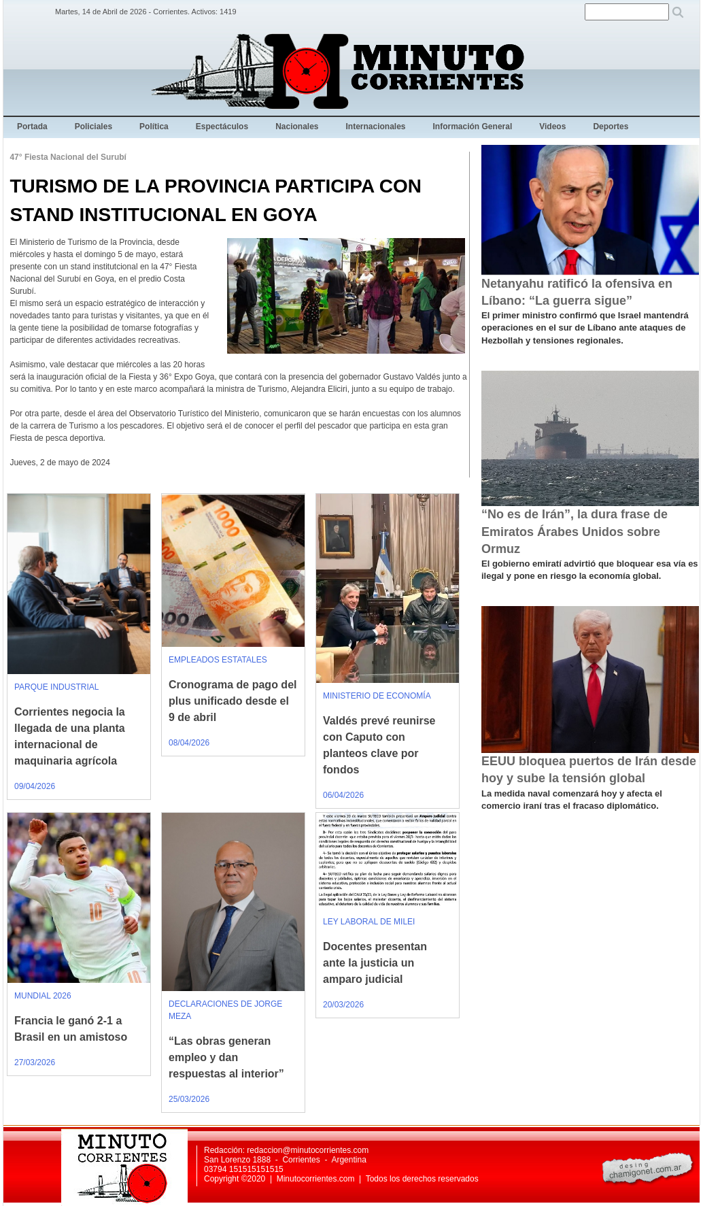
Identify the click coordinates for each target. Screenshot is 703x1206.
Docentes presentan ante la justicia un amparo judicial (375, 963)
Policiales (93, 126)
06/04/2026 (343, 795)
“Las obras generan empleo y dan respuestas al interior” (226, 1057)
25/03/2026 (189, 1099)
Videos (552, 126)
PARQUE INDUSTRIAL (56, 687)
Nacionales (296, 126)
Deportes (610, 126)
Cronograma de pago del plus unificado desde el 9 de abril (232, 701)
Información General (473, 126)
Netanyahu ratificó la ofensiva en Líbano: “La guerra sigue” (576, 292)
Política (154, 126)
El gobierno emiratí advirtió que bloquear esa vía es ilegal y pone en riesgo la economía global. (589, 569)
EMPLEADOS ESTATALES (218, 660)
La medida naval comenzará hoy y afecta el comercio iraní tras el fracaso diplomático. (571, 799)
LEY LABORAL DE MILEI (369, 921)
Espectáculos (222, 126)
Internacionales (376, 126)
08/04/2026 (189, 743)
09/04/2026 (34, 786)
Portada (32, 126)
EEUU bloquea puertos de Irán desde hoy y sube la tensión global (588, 769)
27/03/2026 (34, 1062)
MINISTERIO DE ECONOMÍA (377, 696)
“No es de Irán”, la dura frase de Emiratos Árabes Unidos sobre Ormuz (574, 531)
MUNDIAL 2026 (42, 996)
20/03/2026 (343, 1004)
